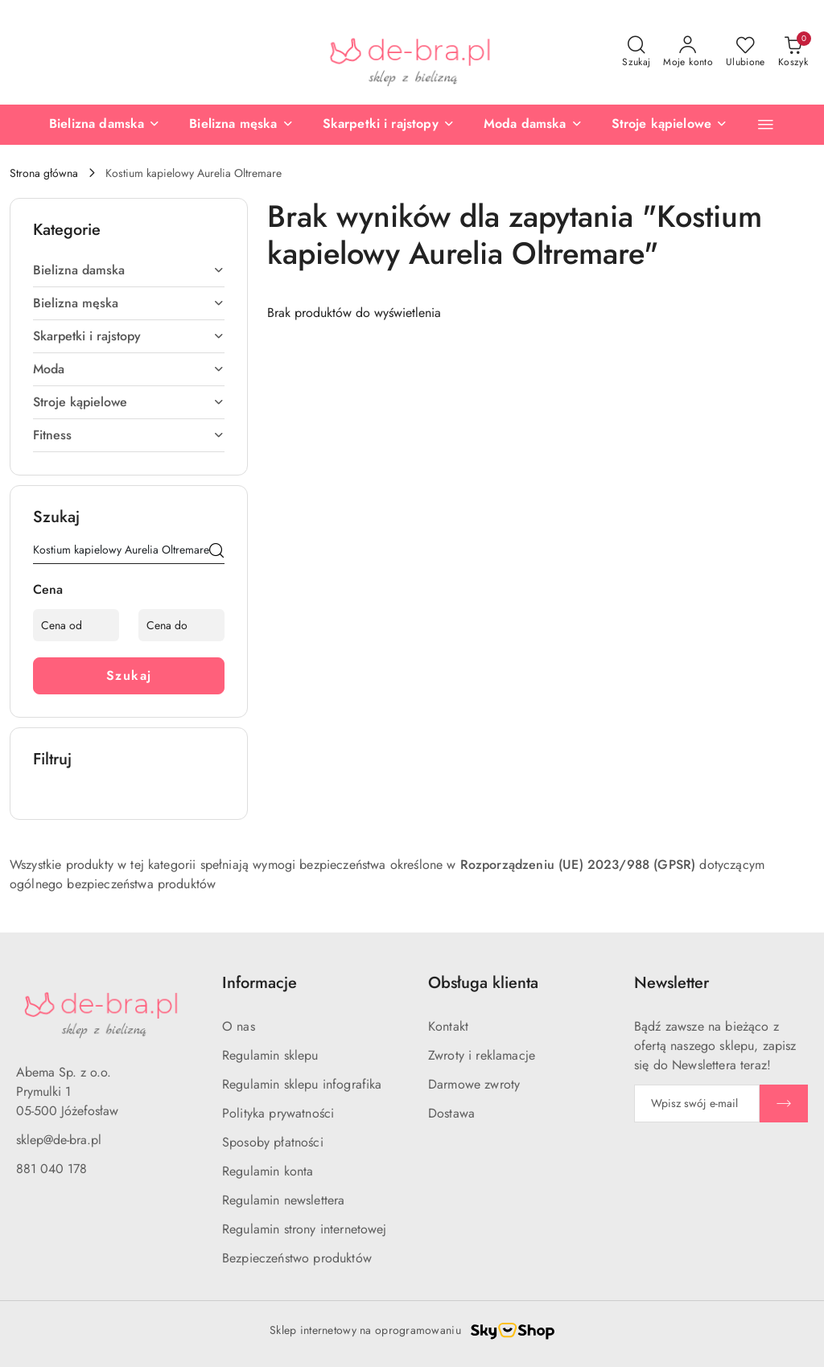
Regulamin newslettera (283, 1200)
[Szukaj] (216, 553)
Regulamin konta (267, 1171)
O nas (238, 1026)
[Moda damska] (533, 125)
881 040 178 (51, 1168)
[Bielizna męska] (241, 125)
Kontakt (448, 1026)
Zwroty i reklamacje (481, 1055)
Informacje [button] (259, 982)
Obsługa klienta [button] (483, 982)
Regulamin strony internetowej (304, 1229)
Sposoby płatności (272, 1142)
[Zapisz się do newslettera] (697, 1103)
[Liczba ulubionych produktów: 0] (745, 52)
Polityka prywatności (278, 1113)
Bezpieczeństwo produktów (297, 1258)
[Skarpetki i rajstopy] (388, 125)
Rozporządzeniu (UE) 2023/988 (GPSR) (578, 864)
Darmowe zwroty (474, 1084)
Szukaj (129, 675)
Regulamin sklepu (270, 1055)
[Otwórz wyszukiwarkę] (636, 52)
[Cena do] (181, 625)
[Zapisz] (784, 1103)
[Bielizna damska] (105, 125)
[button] (765, 124)
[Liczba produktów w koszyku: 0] (793, 52)
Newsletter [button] (671, 982)
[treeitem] (129, 270)
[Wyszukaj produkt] (129, 552)
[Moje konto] (688, 52)
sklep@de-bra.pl (58, 1139)
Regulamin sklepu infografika (301, 1084)
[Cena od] (76, 625)
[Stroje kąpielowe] (670, 125)
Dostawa (451, 1113)
